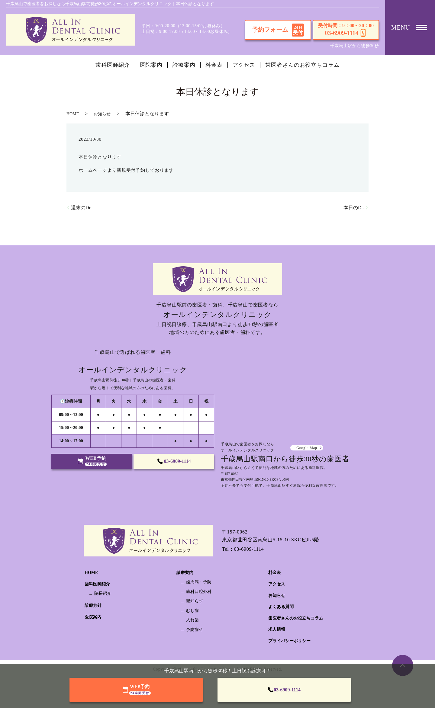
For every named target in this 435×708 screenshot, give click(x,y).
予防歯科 (194, 629)
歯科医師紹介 (112, 65)
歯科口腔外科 (198, 591)
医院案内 (151, 65)
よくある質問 (281, 606)
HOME (72, 114)
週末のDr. (81, 207)
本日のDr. (353, 207)
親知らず (194, 601)
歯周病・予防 (198, 582)
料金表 (214, 65)
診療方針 (93, 605)
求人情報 (276, 629)
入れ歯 (192, 620)
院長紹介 (102, 593)
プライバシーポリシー (289, 641)
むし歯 (192, 610)
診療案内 (183, 65)
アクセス (244, 65)
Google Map (306, 448)
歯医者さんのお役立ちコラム (302, 65)
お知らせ (102, 114)
